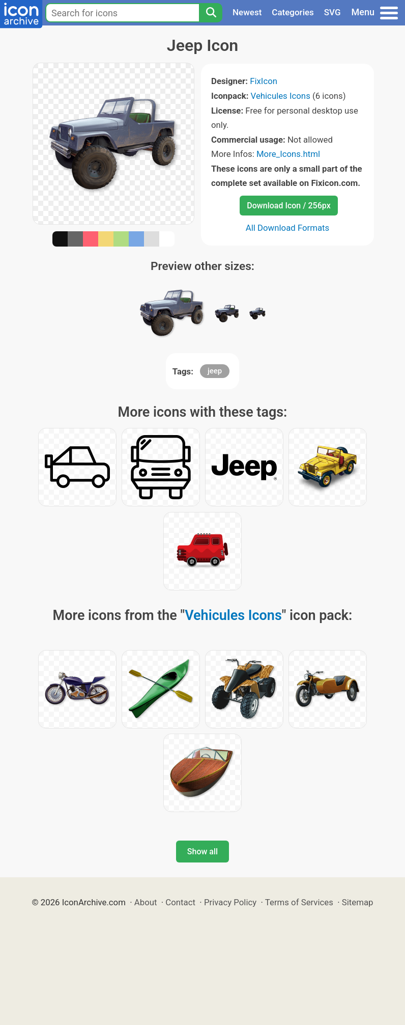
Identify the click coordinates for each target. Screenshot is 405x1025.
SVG (332, 12)
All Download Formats (288, 228)
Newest (247, 12)
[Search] (210, 12)
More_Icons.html (288, 154)
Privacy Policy (230, 902)
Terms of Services (299, 902)
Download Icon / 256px (288, 205)
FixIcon (263, 81)
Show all (202, 851)
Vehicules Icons (280, 96)
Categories (293, 12)
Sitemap (357, 902)
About (145, 902)
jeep (215, 370)
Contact (180, 902)
